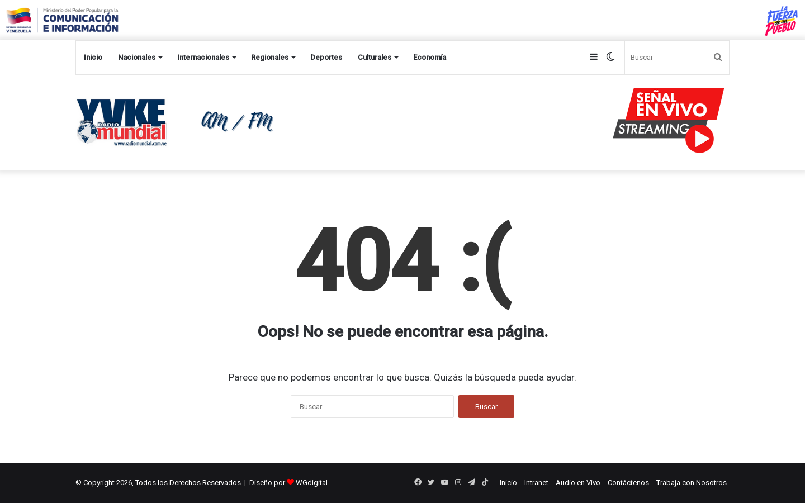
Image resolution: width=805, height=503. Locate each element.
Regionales (269, 57)
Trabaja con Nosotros (691, 482)
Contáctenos (628, 482)
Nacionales (136, 57)
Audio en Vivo (578, 482)
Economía (429, 57)
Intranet (536, 482)
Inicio (93, 57)
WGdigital (312, 482)
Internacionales (203, 57)
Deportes (326, 57)
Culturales (374, 57)
